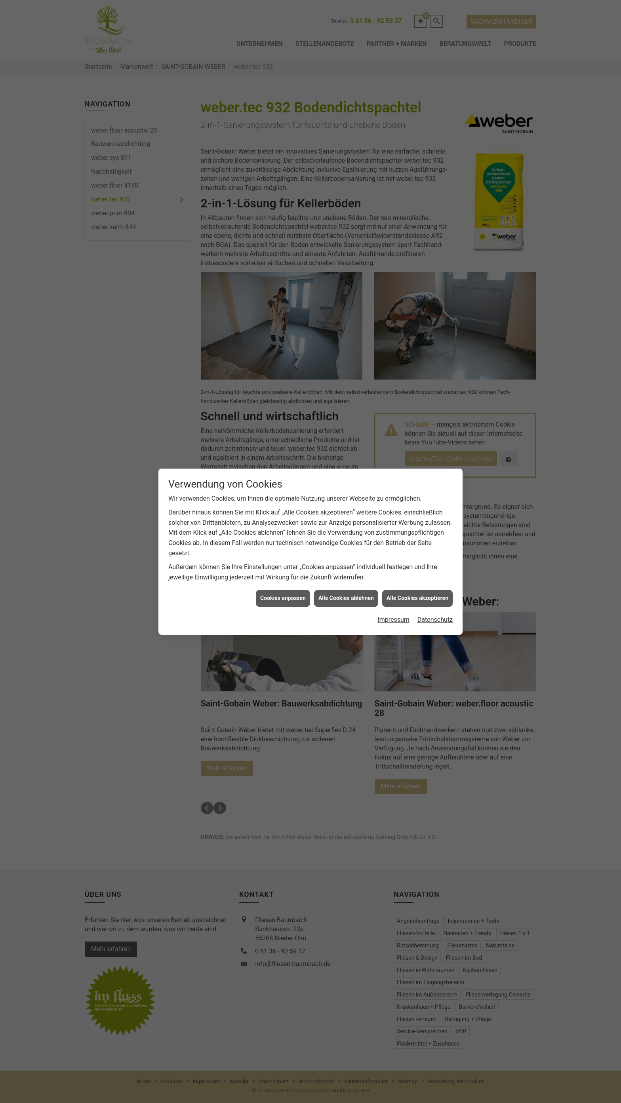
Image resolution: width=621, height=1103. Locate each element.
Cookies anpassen (283, 598)
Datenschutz (435, 619)
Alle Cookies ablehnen (346, 598)
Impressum (393, 619)
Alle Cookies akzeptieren (417, 598)
